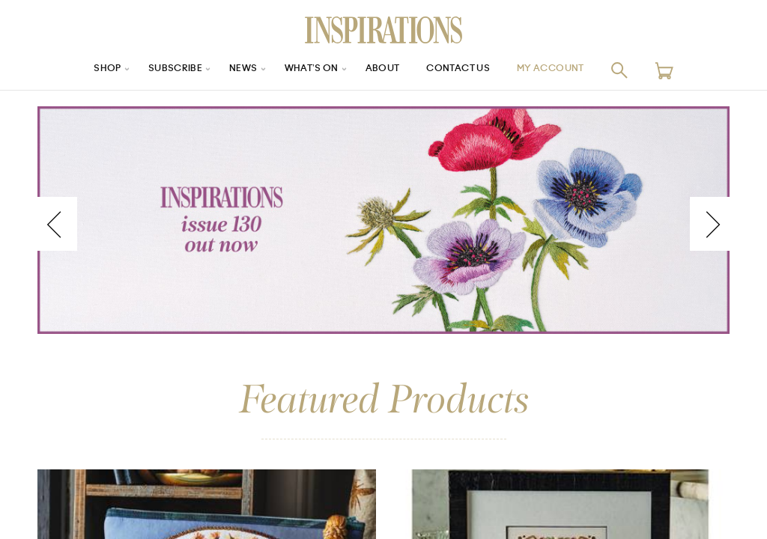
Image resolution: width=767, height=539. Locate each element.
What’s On (306, 70)
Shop (84, 70)
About (383, 70)
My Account (570, 70)
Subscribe (158, 70)
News (232, 70)
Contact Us (466, 70)
